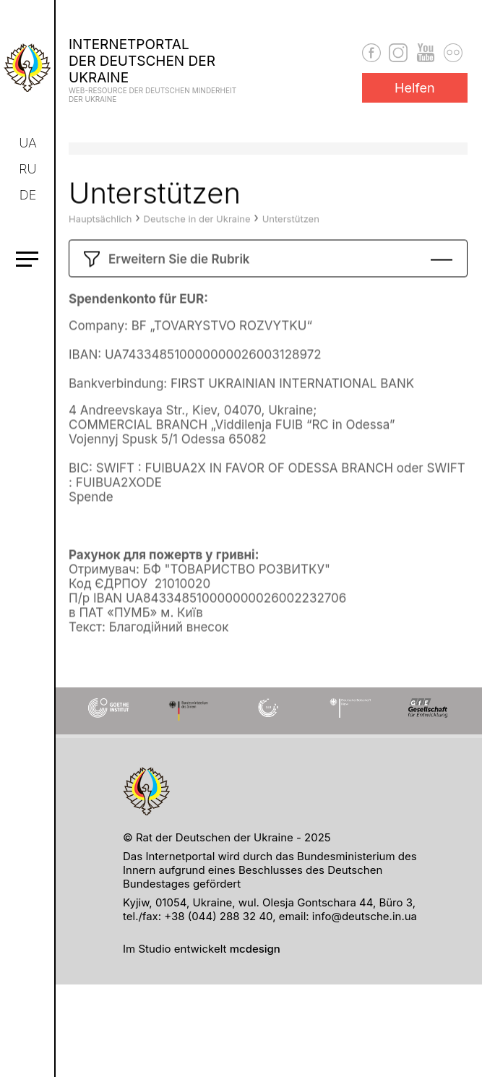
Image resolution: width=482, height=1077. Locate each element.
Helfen (415, 87)
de (29, 194)
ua (29, 142)
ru (28, 168)
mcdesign (255, 949)
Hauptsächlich (100, 241)
